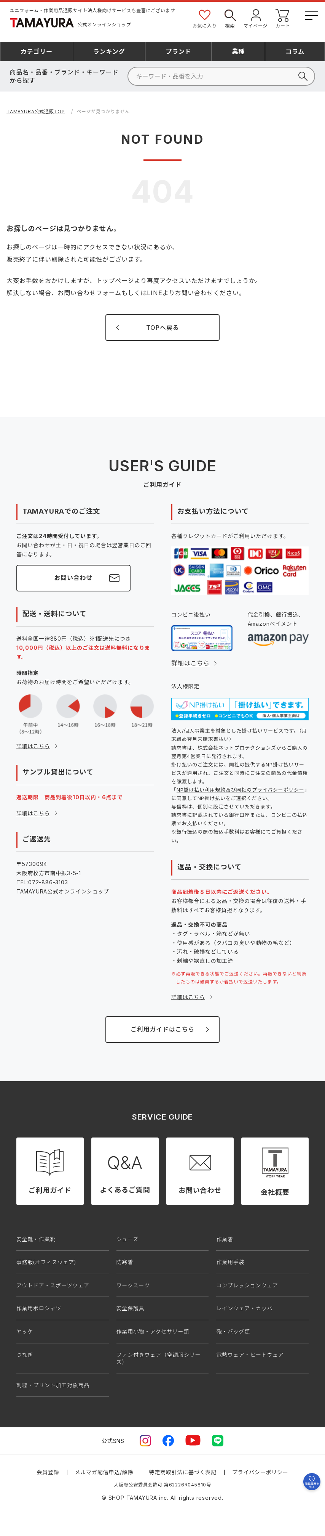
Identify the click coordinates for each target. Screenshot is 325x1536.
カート (282, 18)
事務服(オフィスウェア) (46, 1262)
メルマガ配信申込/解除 (104, 1472)
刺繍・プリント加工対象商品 (52, 1385)
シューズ (127, 1239)
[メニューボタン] (310, 14)
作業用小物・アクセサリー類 (153, 1331)
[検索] (221, 76)
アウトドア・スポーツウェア (52, 1285)
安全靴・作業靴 (36, 1239)
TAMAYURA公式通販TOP (35, 111)
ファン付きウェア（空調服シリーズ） (158, 1358)
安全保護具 (130, 1308)
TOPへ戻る (162, 327)
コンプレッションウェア (247, 1285)
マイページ (256, 18)
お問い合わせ (73, 578)
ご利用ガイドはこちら (162, 1029)
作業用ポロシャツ (38, 1308)
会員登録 (48, 1472)
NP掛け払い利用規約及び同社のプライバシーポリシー (240, 790)
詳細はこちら (33, 746)
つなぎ (24, 1354)
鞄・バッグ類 (233, 1331)
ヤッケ (24, 1331)
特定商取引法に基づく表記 (183, 1472)
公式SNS (113, 1441)
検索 (230, 18)
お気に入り (205, 18)
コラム (294, 51)
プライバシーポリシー (260, 1472)
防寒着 (124, 1262)
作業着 (224, 1239)
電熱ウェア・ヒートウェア (250, 1354)
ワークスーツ (133, 1285)
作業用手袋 (230, 1262)
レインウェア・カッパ (244, 1308)
